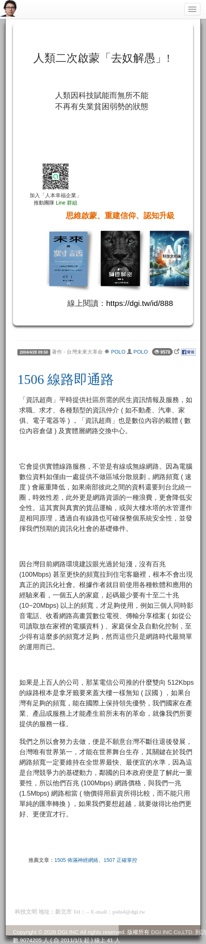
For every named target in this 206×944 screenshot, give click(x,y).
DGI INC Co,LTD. (172, 932)
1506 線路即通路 (65, 379)
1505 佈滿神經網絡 (76, 860)
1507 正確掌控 (120, 860)
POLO (118, 352)
